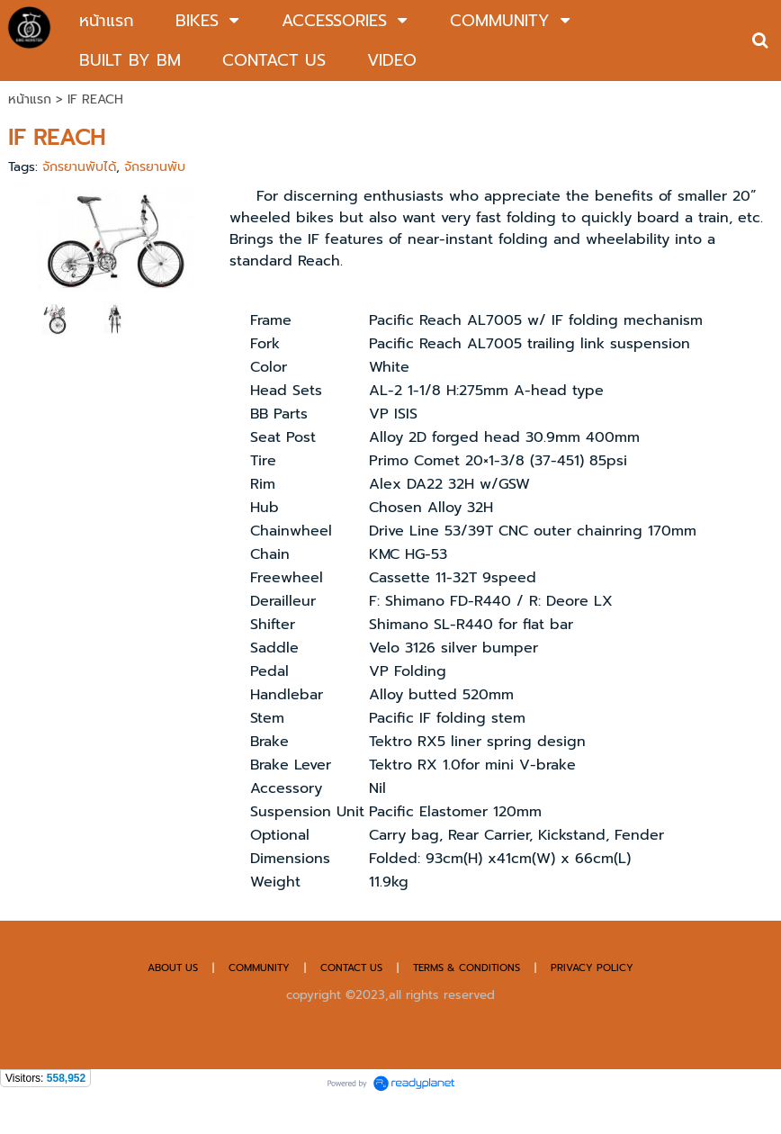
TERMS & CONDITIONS (466, 968)
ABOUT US (173, 968)
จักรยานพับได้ (79, 167)
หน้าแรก (29, 99)
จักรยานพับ (154, 167)
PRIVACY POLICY (592, 968)
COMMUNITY (259, 968)
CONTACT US (353, 968)
